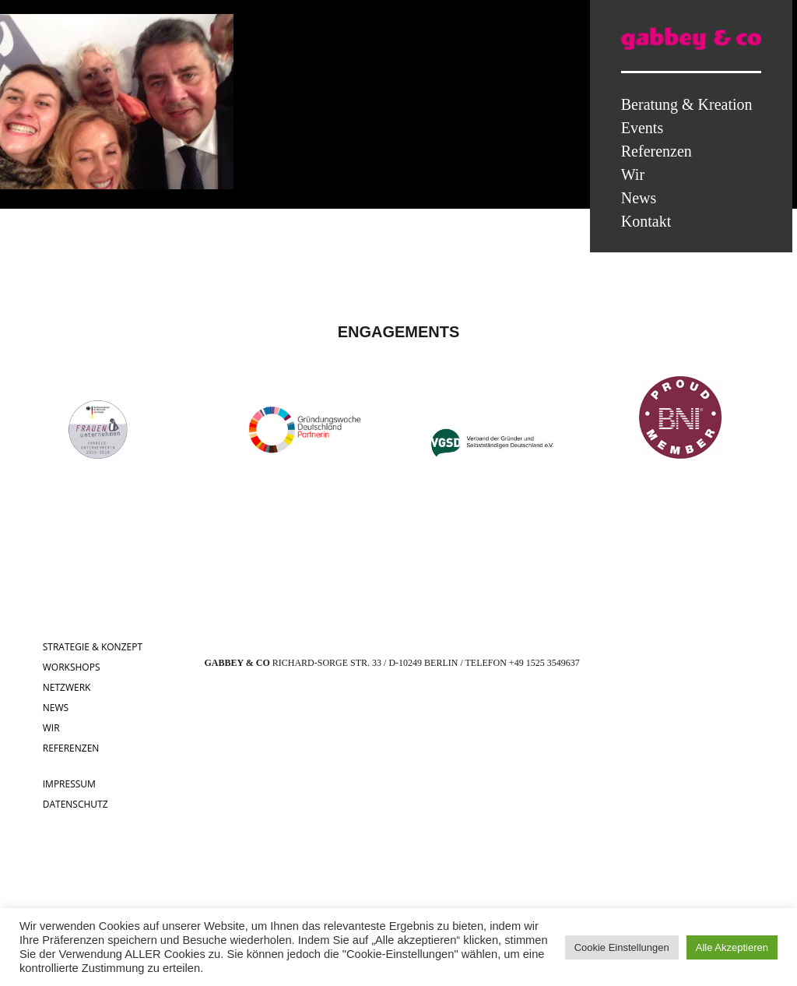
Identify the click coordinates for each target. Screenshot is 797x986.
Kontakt (646, 221)
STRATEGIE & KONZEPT (92, 646)
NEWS (55, 707)
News (639, 197)
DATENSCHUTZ (75, 804)
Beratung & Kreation (687, 104)
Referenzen (656, 151)
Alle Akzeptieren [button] (732, 947)
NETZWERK (67, 687)
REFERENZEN (71, 748)
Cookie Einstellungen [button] (621, 947)
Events (642, 127)
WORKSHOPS (71, 667)
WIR (51, 727)
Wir (632, 174)
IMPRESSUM (69, 784)
